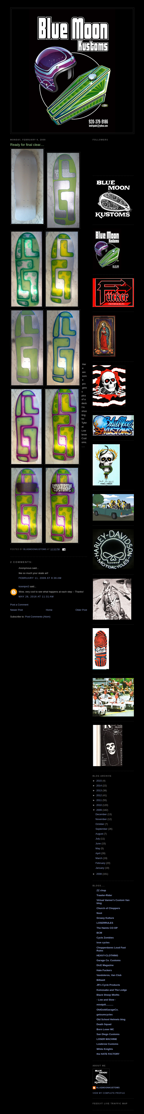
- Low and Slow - (106, 999)
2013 (99, 790)
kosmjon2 (24, 586)
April (98, 853)
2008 (99, 873)
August (100, 833)
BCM (99, 932)
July (98, 838)
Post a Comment (19, 604)
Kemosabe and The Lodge (112, 990)
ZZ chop (101, 890)
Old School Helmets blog (111, 1019)
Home (49, 609)
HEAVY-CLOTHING (107, 955)
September (102, 828)
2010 (99, 805)
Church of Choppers (108, 908)
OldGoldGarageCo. (108, 1009)
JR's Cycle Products (108, 984)
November (101, 819)
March (99, 858)
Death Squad (104, 1024)
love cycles (103, 942)
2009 (99, 810)
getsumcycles (105, 1014)
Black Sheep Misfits (108, 994)
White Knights (105, 1049)
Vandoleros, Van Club (109, 975)
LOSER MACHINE (107, 1039)
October (100, 824)
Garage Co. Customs (109, 960)
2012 (99, 795)
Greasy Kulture (105, 918)
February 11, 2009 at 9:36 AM (40, 578)
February (101, 863)
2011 (99, 800)
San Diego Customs (108, 1034)
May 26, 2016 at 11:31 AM (36, 596)
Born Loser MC (105, 1029)
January (100, 867)
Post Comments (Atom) (37, 616)
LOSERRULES (105, 922)
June (98, 843)
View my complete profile (109, 1093)
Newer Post (16, 609)
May (98, 848)
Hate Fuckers (104, 970)
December (101, 814)
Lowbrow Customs (107, 1044)
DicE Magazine (105, 965)
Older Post (81, 609)
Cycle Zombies (105, 937)
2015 (99, 780)
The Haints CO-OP (107, 927)
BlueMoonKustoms (108, 1088)
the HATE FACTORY (108, 1053)
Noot (99, 913)
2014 (99, 785)
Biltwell (101, 980)
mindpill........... (105, 1004)
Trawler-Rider (104, 895)
